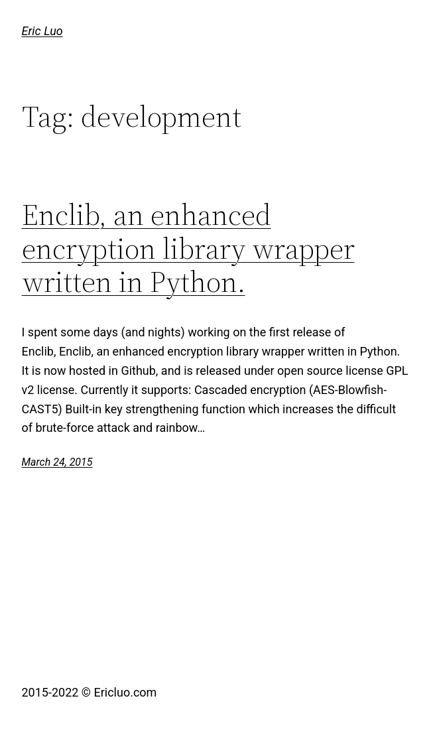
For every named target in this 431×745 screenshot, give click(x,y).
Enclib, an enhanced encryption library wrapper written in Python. (188, 248)
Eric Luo (42, 31)
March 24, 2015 (57, 462)
